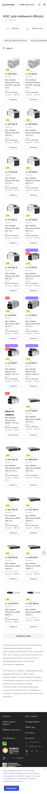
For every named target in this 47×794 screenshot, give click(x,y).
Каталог (6, 716)
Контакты (29, 733)
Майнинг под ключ (11, 730)
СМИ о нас (30, 727)
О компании (8, 738)
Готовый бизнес (32, 722)
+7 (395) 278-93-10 (26, 5)
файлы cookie (22, 771)
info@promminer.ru (35, 746)
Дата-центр (31, 716)
